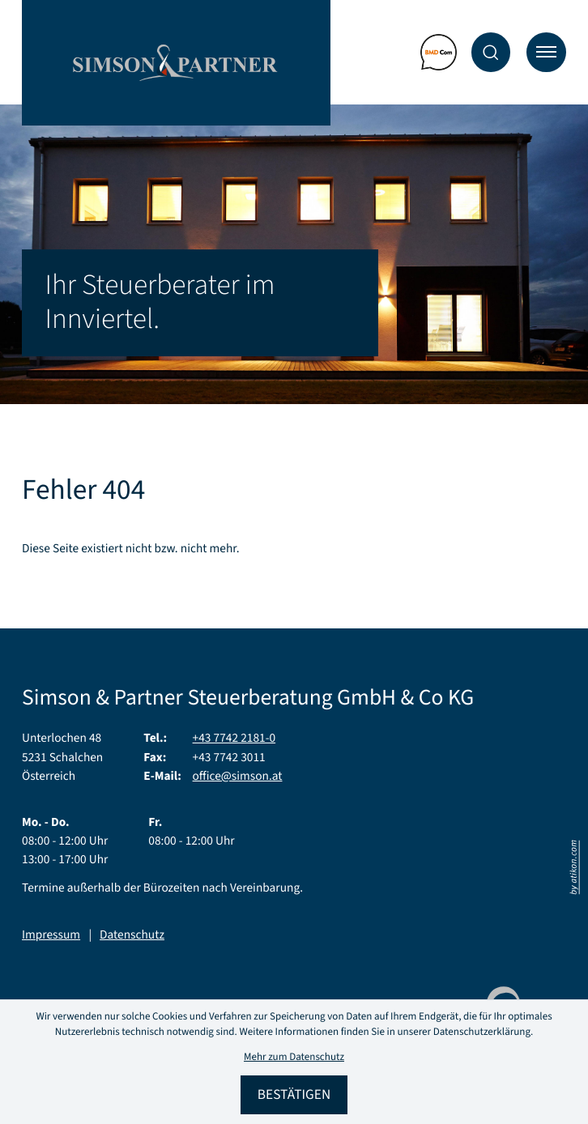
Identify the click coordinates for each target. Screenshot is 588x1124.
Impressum (51, 935)
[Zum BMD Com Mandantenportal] (438, 52)
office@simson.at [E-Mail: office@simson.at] (238, 777)
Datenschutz (132, 935)
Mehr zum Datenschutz (294, 1057)
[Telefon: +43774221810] (234, 739)
